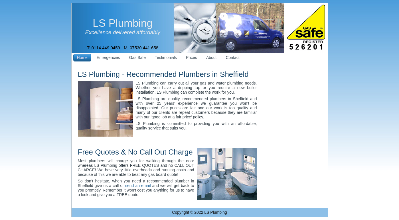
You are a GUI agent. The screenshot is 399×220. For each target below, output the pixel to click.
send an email (138, 185)
